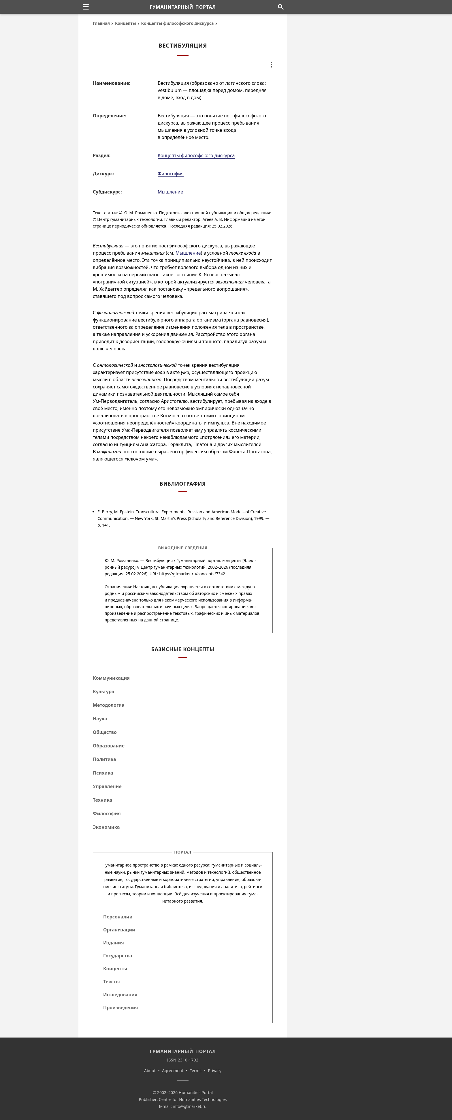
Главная (101, 23)
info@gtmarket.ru (189, 1106)
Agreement (172, 1070)
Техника (102, 800)
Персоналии (117, 917)
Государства (117, 955)
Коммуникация (111, 678)
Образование (109, 746)
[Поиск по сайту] (280, 7)
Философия (171, 173)
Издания (113, 942)
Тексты (111, 981)
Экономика (106, 827)
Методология (109, 705)
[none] (86, 7)
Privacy (214, 1070)
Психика (103, 773)
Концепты (125, 23)
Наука (100, 718)
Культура (103, 691)
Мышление (170, 192)
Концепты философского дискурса (177, 23)
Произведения (120, 1007)
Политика (104, 759)
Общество (105, 732)
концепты (231, 560)
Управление (107, 786)
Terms (195, 1070)
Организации (119, 930)
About (150, 1070)
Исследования (120, 994)
